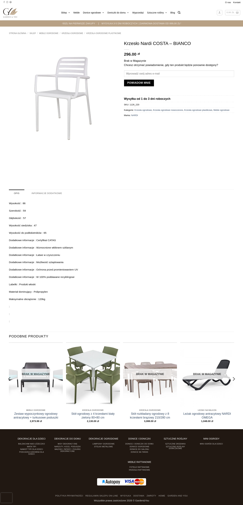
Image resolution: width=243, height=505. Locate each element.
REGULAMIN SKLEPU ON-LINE (101, 496)
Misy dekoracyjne (67, 444)
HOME (162, 496)
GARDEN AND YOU (178, 496)
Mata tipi (31, 446)
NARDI (134, 115)
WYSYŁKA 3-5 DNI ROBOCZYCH (119, 23)
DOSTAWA (138, 496)
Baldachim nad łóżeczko (31, 444)
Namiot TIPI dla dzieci (31, 449)
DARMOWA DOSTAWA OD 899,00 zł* (160, 23)
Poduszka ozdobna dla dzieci (31, 453)
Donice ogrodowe (93, 12)
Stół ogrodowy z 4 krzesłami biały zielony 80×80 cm (93, 415)
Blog (172, 12)
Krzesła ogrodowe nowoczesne (168, 110)
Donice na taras (139, 452)
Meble (76, 12)
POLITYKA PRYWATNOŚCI (69, 496)
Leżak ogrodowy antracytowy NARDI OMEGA (207, 415)
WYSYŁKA (125, 496)
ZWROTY (151, 496)
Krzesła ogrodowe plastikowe (103, 33)
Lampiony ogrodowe (104, 444)
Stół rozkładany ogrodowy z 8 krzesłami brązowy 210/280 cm (150, 415)
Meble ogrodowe (48, 33)
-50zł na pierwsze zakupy (78, 23)
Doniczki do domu (118, 12)
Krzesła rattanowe (139, 470)
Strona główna (17, 33)
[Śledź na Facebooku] (4, 2)
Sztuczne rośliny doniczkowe (175, 447)
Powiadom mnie (139, 82)
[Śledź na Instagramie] (7, 2)
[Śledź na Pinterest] (11, 2)
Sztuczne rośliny (157, 12)
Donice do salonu (139, 449)
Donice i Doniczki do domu (139, 444)
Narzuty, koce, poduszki (67, 446)
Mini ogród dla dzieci (211, 444)
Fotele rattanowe (139, 467)
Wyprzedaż (138, 12)
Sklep (65, 12)
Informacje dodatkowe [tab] (46, 193)
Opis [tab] (16, 193)
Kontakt (237, 2)
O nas (228, 2)
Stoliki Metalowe (103, 446)
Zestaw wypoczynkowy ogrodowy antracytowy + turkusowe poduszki (35, 415)
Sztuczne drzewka (175, 444)
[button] (179, 12)
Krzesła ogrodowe (72, 33)
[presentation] (6, 498)
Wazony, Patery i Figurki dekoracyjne (68, 450)
